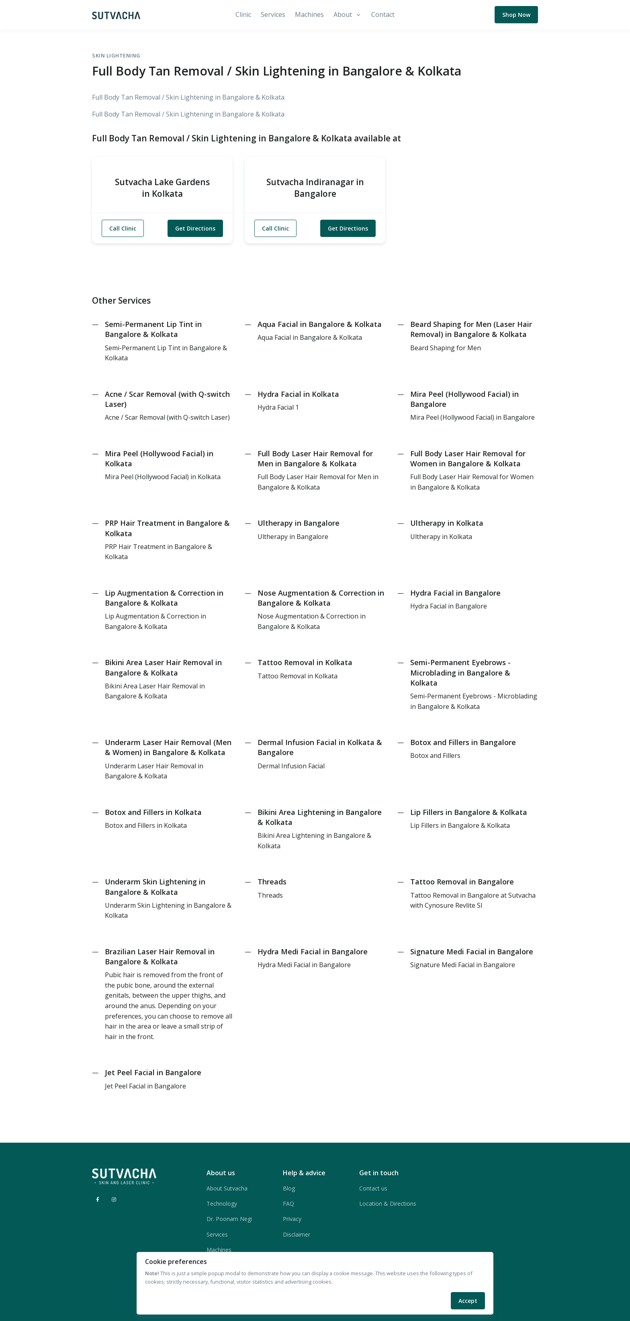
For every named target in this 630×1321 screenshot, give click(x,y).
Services (273, 14)
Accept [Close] (467, 1301)
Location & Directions (387, 1203)
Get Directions (195, 228)
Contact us (373, 1188)
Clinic (243, 14)
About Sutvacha (227, 1188)
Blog (289, 1188)
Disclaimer (296, 1234)
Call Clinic (122, 228)
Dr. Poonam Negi (229, 1219)
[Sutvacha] (116, 14)
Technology (222, 1203)
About (342, 14)
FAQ (288, 1203)
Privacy (292, 1219)
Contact (383, 14)
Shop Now (516, 14)
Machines (309, 14)
